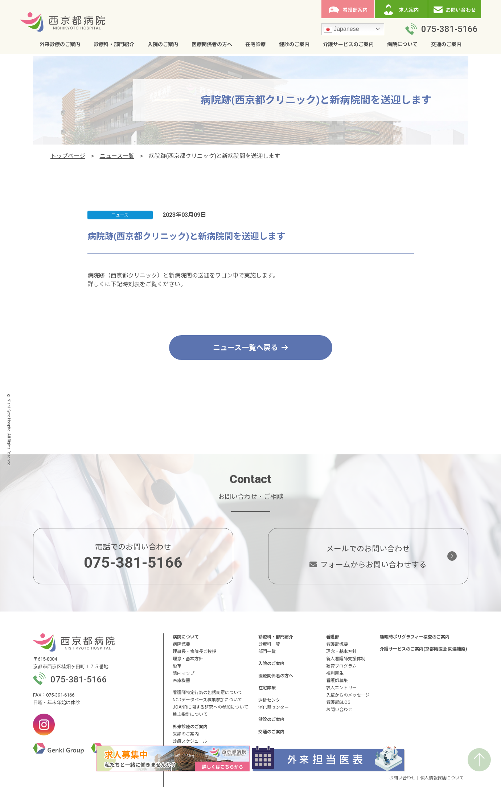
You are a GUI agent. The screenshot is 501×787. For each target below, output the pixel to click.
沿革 (177, 666)
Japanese (341, 29)
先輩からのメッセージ (348, 695)
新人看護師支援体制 (345, 658)
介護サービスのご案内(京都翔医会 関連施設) (423, 649)
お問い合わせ (339, 709)
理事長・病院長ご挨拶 (194, 651)
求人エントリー (341, 687)
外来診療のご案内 (60, 44)
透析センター (271, 700)
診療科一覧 (269, 644)
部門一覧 (267, 651)
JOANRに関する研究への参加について (210, 707)
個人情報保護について (442, 778)
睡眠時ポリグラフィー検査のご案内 (414, 637)
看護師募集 (337, 680)
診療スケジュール (190, 741)
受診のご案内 (186, 734)
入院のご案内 (163, 44)
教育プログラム (341, 666)
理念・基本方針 (188, 658)
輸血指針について (190, 714)
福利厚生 (335, 673)
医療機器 (181, 680)
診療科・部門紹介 (114, 44)
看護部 (332, 637)
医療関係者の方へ (212, 44)
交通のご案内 (446, 44)
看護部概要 (337, 644)
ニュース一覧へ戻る (250, 347)
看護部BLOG (338, 702)
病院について (402, 44)
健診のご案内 (294, 44)
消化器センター (273, 707)
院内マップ (183, 673)
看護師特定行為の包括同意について (207, 692)
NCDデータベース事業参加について (207, 699)
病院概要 (181, 644)
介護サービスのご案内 (348, 44)
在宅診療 (255, 44)
